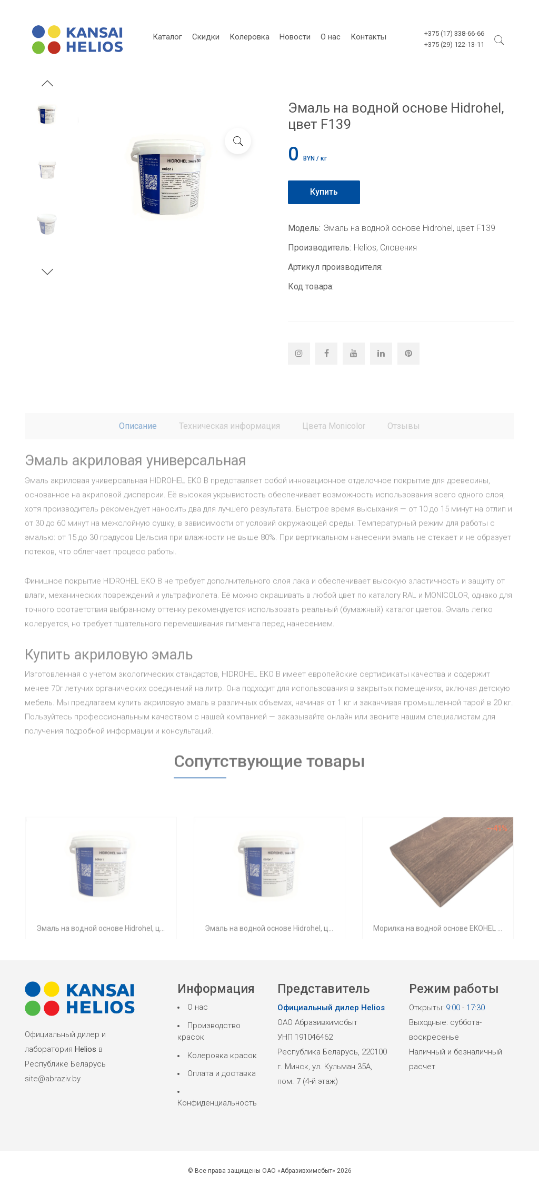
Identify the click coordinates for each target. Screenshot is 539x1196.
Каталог (167, 37)
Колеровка (249, 37)
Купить (324, 192)
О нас (331, 37)
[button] (47, 84)
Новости (295, 37)
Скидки (205, 37)
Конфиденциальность (217, 1103)
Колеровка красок (222, 1055)
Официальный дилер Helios (331, 1007)
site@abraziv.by (53, 1078)
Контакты (368, 37)
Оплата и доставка (221, 1073)
